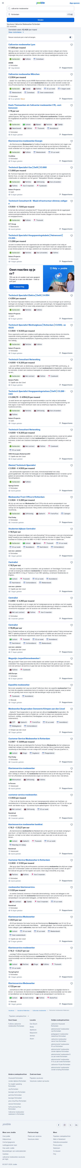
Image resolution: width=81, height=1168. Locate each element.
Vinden (40, 20)
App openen (75, 3)
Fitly (54, 1154)
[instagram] (64, 1125)
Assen (32, 1039)
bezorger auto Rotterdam (16, 1092)
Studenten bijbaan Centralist (22, 529)
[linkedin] (76, 1125)
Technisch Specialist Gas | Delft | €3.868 (27, 167)
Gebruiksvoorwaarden (60, 1142)
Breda (32, 1027)
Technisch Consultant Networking (24, 359)
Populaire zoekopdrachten (19, 1016)
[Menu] (3, 3)
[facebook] (59, 1125)
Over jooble (6, 1136)
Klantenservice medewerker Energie (25, 141)
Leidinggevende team (10, 1145)
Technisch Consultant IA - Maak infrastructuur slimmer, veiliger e (37, 202)
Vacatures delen (33, 1139)
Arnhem (32, 1036)
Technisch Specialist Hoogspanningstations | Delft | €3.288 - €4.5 (36, 392)
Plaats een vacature (34, 1136)
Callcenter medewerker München (24, 74)
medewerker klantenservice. (21, 887)
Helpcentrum (7, 1139)
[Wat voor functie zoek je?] (40, 8)
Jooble (15, 1164)
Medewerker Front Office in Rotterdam (26, 497)
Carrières (5, 1154)
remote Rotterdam (14, 1104)
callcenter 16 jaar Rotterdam (60, 1064)
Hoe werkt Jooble (8, 1148)
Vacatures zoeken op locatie (39, 1081)
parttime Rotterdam (15, 1095)
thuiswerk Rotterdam (15, 1078)
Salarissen (56, 1148)
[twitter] (70, 1125)
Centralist (13, 562)
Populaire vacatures (36, 1078)
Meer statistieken (16, 32)
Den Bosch (33, 1024)
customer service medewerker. (22, 795)
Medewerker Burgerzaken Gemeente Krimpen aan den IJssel (36, 709)
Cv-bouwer (56, 1151)
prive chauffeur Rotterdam (17, 1101)
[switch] (71, 37)
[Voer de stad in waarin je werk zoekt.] (40, 14)
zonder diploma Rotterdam (17, 1081)
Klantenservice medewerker (21, 768)
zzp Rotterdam (13, 1089)
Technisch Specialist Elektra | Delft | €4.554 (28, 295)
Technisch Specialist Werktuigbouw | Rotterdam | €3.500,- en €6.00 (37, 326)
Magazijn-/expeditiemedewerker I (24, 658)
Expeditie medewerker (19, 685)
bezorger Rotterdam (15, 1098)
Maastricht (33, 1033)
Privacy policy (57, 1145)
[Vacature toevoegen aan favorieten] (71, 45)
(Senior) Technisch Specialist (22, 465)
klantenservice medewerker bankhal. (25, 824)
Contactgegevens (9, 1142)
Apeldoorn (33, 1030)
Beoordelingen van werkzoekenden (14, 1151)
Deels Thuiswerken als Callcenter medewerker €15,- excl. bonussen (34, 106)
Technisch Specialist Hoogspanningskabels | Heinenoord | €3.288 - (35, 236)
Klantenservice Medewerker (21, 917)
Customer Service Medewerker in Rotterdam (29, 739)
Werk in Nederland (59, 1139)
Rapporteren (65, 68)
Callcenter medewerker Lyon (21, 44)
